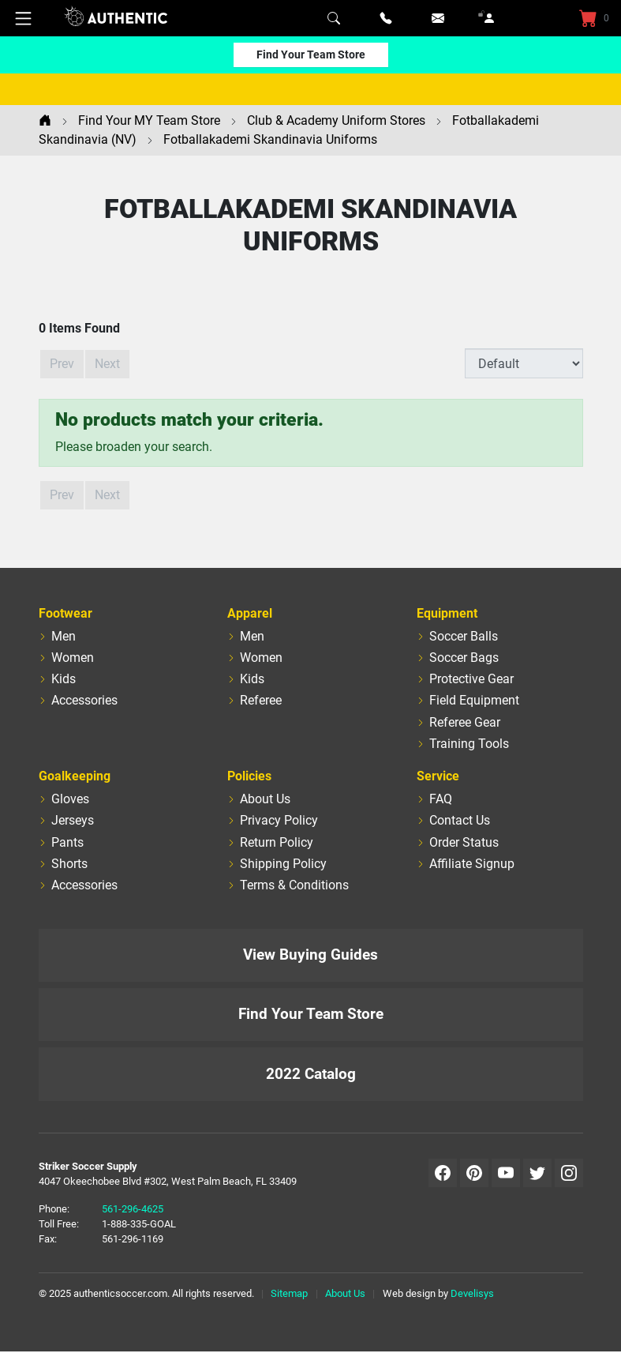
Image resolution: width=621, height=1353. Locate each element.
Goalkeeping (74, 776)
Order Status (464, 842)
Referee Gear (464, 722)
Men (63, 636)
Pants (67, 842)
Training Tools (469, 743)
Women (72, 657)
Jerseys (72, 820)
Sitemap (289, 1293)
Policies (249, 776)
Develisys (472, 1293)
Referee (261, 700)
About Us (265, 798)
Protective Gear (471, 678)
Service (438, 776)
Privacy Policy (279, 820)
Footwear (65, 613)
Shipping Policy (283, 863)
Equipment (447, 613)
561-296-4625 (132, 1209)
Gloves (70, 798)
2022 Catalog (311, 1074)
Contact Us (459, 820)
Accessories (84, 700)
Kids (63, 678)
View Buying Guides (310, 954)
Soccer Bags (464, 657)
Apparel (249, 613)
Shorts (69, 863)
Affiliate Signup (471, 863)
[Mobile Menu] (24, 18)
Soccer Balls (463, 636)
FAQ (440, 798)
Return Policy (276, 842)
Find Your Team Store (310, 54)
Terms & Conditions (294, 885)
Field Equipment (474, 700)
